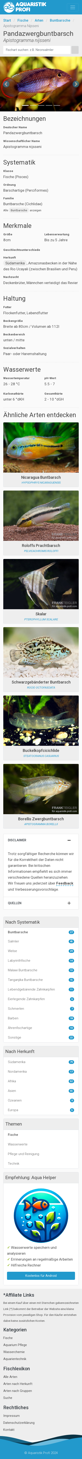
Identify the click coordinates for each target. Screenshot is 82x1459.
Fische (22, 20)
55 (71, 1090)
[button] (6, 84)
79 (71, 1062)
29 (71, 951)
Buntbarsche (60, 20)
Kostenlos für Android (41, 1276)
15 (71, 979)
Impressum (11, 1416)
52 (71, 1081)
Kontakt (8, 1430)
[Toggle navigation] (73, 7)
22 (71, 1037)
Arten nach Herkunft (17, 1384)
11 (71, 989)
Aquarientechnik (14, 1359)
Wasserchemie (14, 1352)
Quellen (14, 903)
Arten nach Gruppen (17, 1391)
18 (71, 1018)
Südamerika (15, 263)
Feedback (64, 883)
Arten (39, 20)
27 (71, 932)
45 (71, 941)
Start (7, 20)
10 (71, 1028)
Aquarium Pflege (15, 1345)
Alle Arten (10, 1377)
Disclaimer (17, 840)
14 (71, 960)
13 (71, 970)
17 (71, 1071)
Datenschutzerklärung (19, 1423)
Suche (7, 1398)
